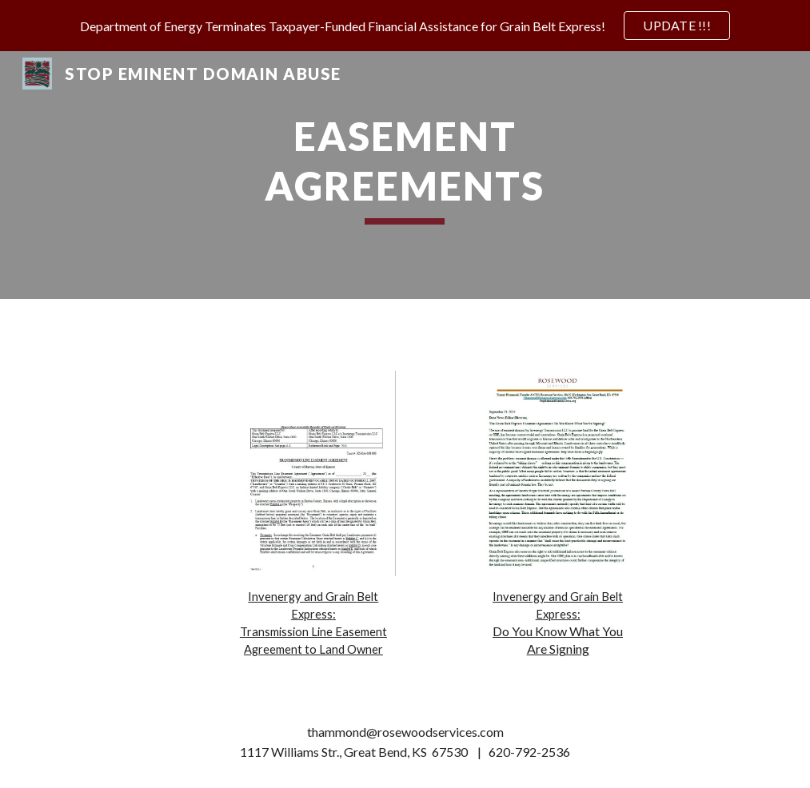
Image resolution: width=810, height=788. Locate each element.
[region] (405, 25)
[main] (405, 175)
